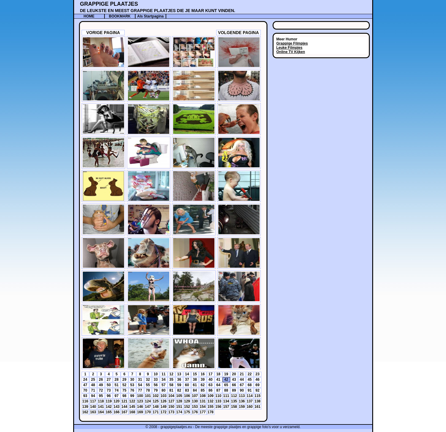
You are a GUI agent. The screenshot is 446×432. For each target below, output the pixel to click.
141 (101, 407)
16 (202, 374)
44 (242, 379)
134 (226, 401)
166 (117, 412)
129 (187, 401)
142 (109, 407)
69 (257, 385)
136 (242, 401)
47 (85, 385)
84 (195, 390)
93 (85, 396)
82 (179, 390)
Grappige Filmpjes (292, 43)
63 (210, 385)
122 (132, 401)
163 (93, 412)
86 (210, 390)
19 (226, 374)
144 (124, 407)
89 (234, 390)
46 (257, 379)
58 (171, 385)
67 (242, 385)
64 (218, 385)
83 (187, 390)
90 (242, 390)
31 (140, 379)
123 (140, 401)
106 (187, 396)
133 (218, 401)
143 (117, 407)
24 (85, 379)
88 (226, 390)
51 (116, 385)
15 (195, 374)
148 (156, 407)
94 (93, 396)
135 (234, 401)
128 (179, 401)
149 (164, 407)
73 (109, 390)
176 (195, 412)
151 (179, 407)
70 (85, 390)
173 (171, 412)
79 (156, 390)
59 (179, 385)
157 (226, 407)
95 (101, 396)
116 (85, 401)
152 (187, 407)
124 (148, 401)
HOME (89, 16)
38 (195, 379)
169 (140, 412)
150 (171, 407)
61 (195, 385)
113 (242, 396)
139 (85, 407)
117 (93, 401)
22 (249, 374)
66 (234, 385)
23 (257, 374)
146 (140, 407)
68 (249, 385)
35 (171, 379)
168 (132, 412)
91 (249, 390)
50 (109, 385)
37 (187, 379)
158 (234, 407)
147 (148, 407)
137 (250, 401)
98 (124, 396)
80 (163, 390)
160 (250, 407)
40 (210, 379)
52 (124, 385)
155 (210, 407)
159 (242, 407)
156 (218, 407)
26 (101, 379)
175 (187, 412)
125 (156, 401)
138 (257, 401)
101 (148, 396)
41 (218, 379)
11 (163, 374)
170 (148, 412)
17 (210, 374)
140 (93, 407)
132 (210, 401)
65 (226, 385)
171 (156, 412)
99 (132, 396)
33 (156, 379)
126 (164, 401)
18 (218, 374)
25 (93, 379)
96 (109, 396)
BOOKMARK (120, 16)
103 (164, 396)
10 (156, 374)
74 (116, 390)
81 (171, 390)
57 (163, 385)
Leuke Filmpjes (289, 48)
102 (156, 396)
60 (187, 385)
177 (203, 412)
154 (203, 407)
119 (109, 401)
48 (93, 385)
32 (148, 379)
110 (218, 396)
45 (249, 379)
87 (218, 390)
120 (117, 401)
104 (171, 396)
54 (140, 385)
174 (179, 412)
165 (109, 412)
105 (179, 396)
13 (179, 374)
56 (156, 385)
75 (124, 390)
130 (195, 401)
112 (234, 396)
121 (124, 401)
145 (132, 407)
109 (210, 396)
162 (85, 412)
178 (210, 412)
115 (257, 396)
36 (179, 379)
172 (164, 412)
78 (148, 390)
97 (116, 396)
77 (140, 390)
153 (195, 407)
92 (257, 390)
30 (132, 379)
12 (171, 374)
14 (187, 374)
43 (234, 379)
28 (116, 379)
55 (148, 385)
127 (171, 401)
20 (234, 374)
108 (203, 396)
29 (124, 379)
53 (132, 385)
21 (242, 374)
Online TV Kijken (290, 52)
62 (202, 385)
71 (93, 390)
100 (140, 396)
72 (101, 390)
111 (226, 396)
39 (202, 379)
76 (132, 390)
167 (124, 412)
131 (203, 401)
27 (109, 379)
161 (257, 407)
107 (195, 396)
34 (163, 379)
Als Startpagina (150, 16)
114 (250, 396)
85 (202, 390)
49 (101, 385)
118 (101, 401)
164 (101, 412)
